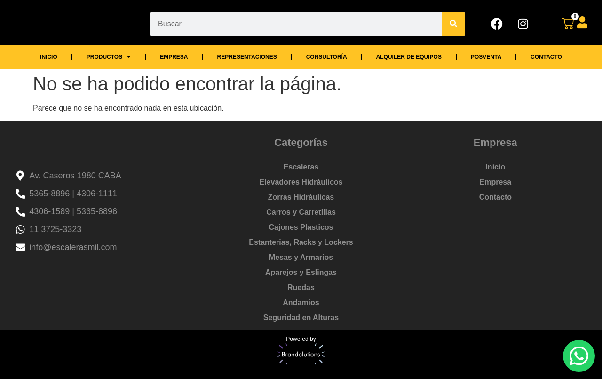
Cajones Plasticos (301, 227)
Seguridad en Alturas (301, 318)
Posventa (486, 57)
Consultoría (326, 57)
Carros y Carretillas (301, 212)
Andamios (301, 302)
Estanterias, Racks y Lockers (301, 242)
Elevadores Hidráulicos (301, 182)
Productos (109, 57)
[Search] (453, 24)
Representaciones (247, 57)
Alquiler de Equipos (409, 57)
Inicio (48, 57)
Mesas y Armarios (301, 257)
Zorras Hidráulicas (301, 197)
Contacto (546, 57)
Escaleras (301, 167)
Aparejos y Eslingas (301, 272)
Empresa (174, 57)
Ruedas (301, 287)
